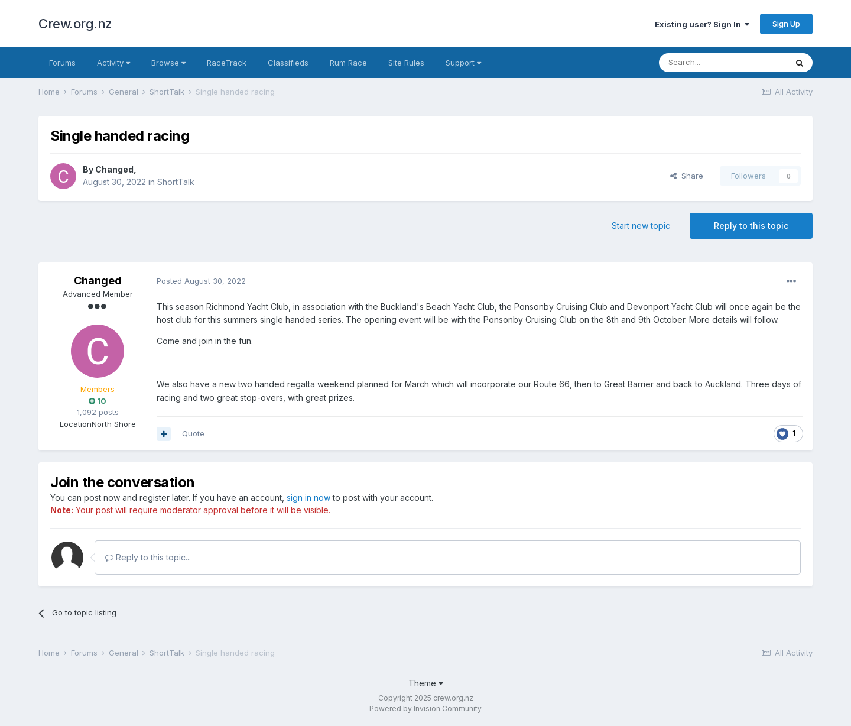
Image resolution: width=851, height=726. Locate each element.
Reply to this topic (751, 226)
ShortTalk (175, 182)
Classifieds (288, 62)
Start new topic (641, 226)
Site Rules (406, 62)
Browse (168, 62)
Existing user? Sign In (702, 24)
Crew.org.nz (75, 23)
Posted (201, 281)
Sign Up (786, 23)
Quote (193, 433)
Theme (425, 683)
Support (463, 62)
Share (686, 175)
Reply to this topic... (148, 557)
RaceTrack (226, 62)
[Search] (723, 62)
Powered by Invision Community (425, 708)
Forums (62, 62)
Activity (113, 62)
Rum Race (348, 62)
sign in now (308, 497)
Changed (114, 169)
